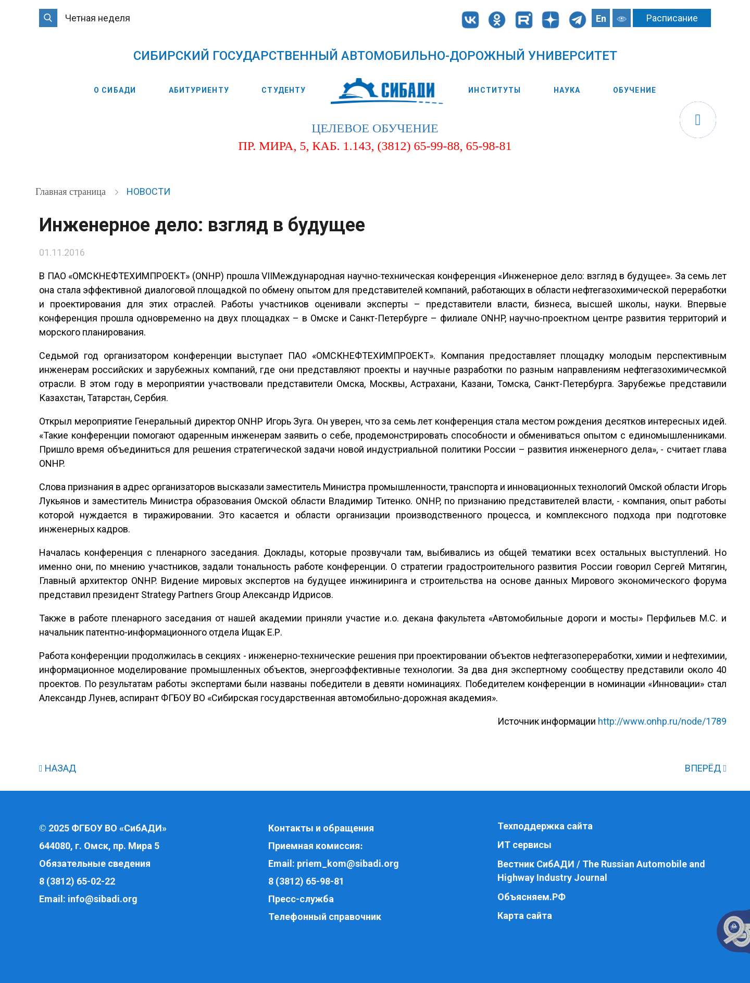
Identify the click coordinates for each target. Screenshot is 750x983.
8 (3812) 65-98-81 (306, 881)
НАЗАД (57, 768)
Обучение (634, 90)
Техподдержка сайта (545, 825)
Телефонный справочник (324, 916)
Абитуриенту (199, 90)
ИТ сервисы (524, 844)
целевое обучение (374, 128)
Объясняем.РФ (531, 896)
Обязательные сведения (95, 863)
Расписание (672, 18)
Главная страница (71, 191)
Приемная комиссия (314, 845)
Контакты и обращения (321, 828)
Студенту (283, 90)
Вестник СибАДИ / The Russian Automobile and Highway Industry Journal (601, 870)
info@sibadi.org (103, 898)
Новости (148, 191)
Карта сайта (524, 915)
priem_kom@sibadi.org (348, 863)
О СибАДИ (115, 90)
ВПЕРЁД (706, 768)
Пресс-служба (301, 898)
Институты (494, 90)
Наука (567, 90)
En (601, 18)
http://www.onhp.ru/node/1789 (662, 721)
